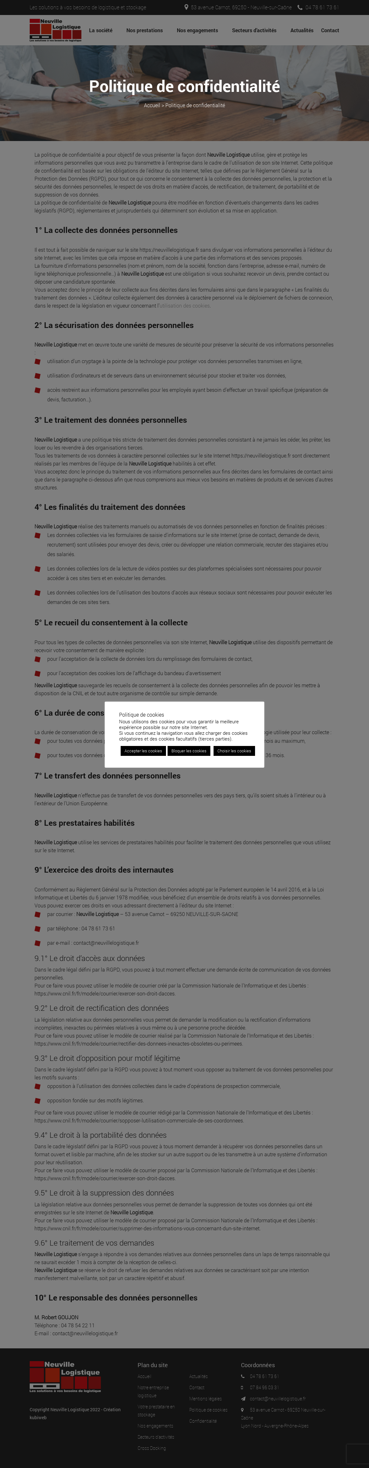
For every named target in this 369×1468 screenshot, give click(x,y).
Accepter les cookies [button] (143, 751)
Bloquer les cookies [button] (189, 751)
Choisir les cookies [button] (234, 751)
